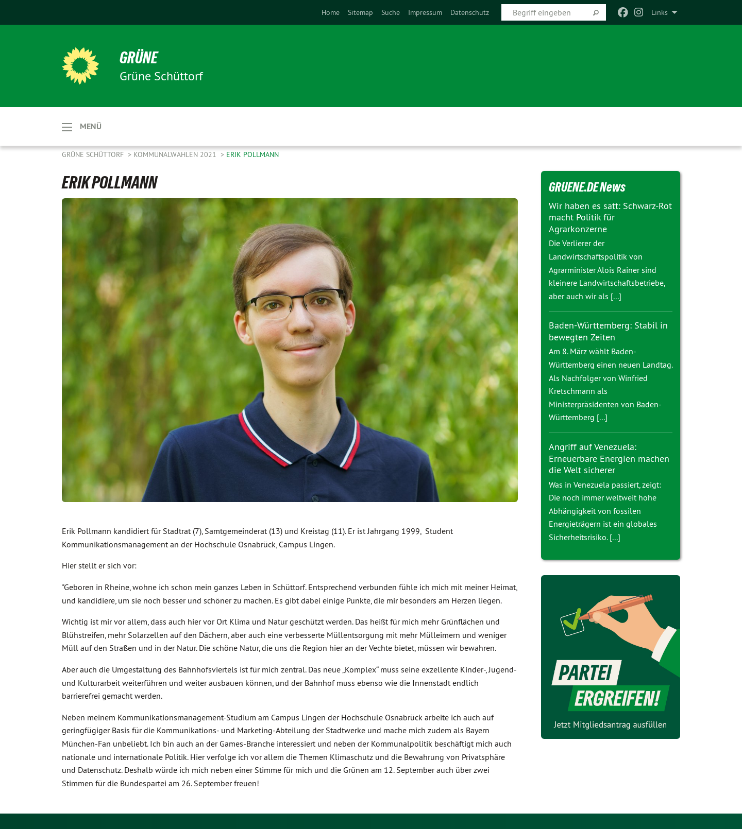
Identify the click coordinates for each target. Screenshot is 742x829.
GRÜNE (139, 57)
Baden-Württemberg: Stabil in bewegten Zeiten (608, 331)
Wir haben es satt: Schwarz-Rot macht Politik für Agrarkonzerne (610, 217)
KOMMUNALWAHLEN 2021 (175, 154)
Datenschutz (469, 12)
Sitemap (360, 12)
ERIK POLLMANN (252, 154)
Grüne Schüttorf (94, 154)
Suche (390, 12)
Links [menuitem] (659, 12)
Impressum (425, 12)
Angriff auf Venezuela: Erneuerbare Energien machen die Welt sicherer (609, 458)
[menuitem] (331, 12)
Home (331, 12)
